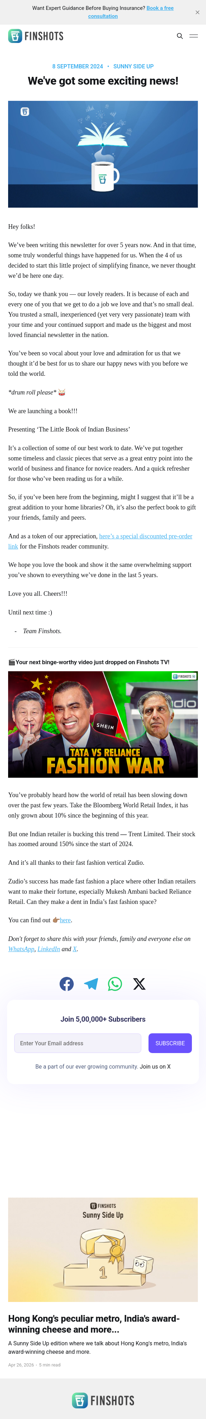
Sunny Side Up (134, 66)
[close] (197, 12)
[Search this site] (180, 36)
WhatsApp (21, 949)
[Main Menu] (193, 36)
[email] (77, 1043)
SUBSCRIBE (170, 1043)
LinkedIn (48, 949)
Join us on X (154, 1066)
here (65, 920)
